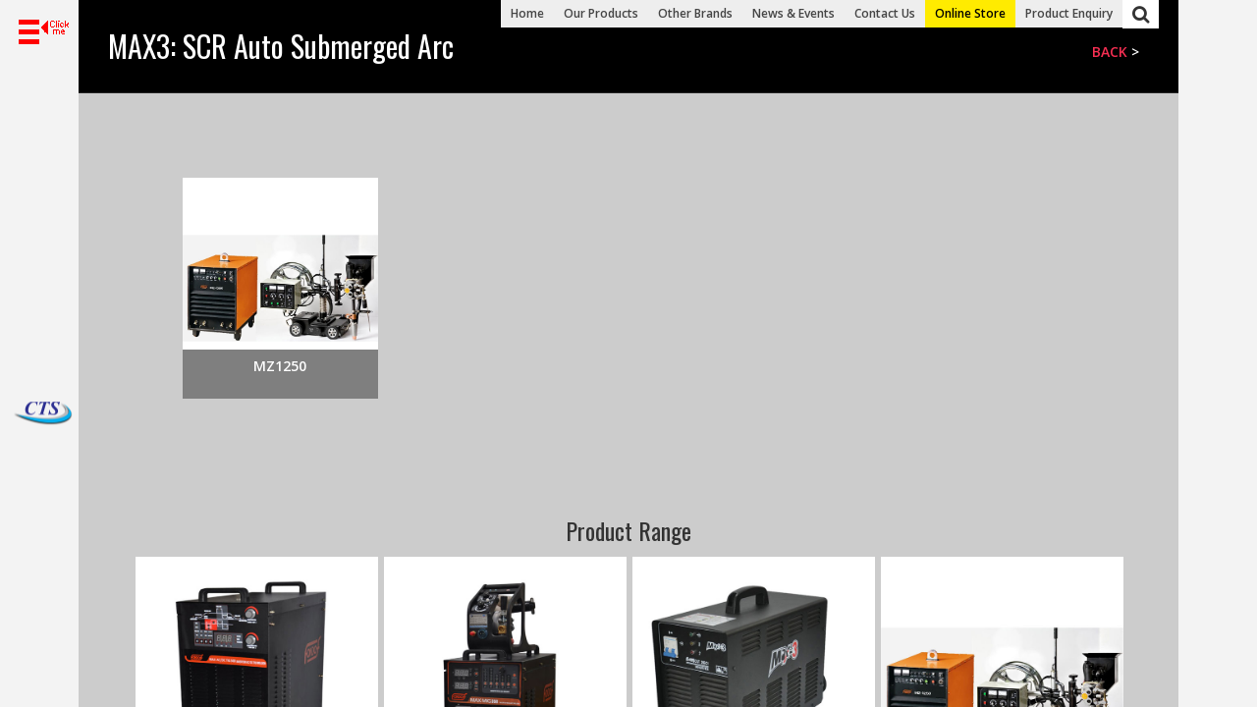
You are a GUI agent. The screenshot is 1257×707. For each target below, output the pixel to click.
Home (527, 13)
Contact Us (884, 13)
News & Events (793, 13)
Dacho (19, 414)
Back (1109, 51)
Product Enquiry (1069, 13)
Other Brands (695, 13)
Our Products (601, 13)
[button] (39, 32)
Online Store (970, 13)
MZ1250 (279, 365)
